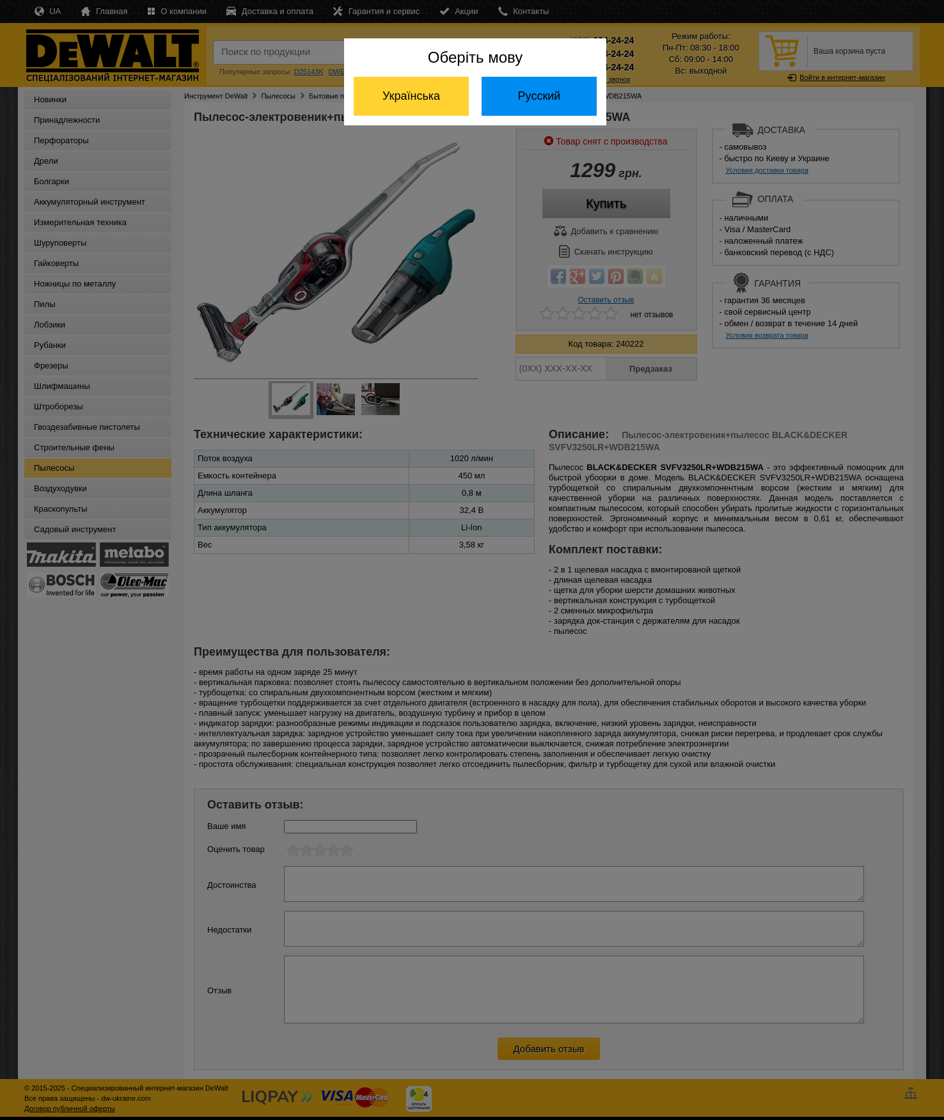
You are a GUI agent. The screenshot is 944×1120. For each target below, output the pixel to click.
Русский (539, 96)
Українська (411, 96)
